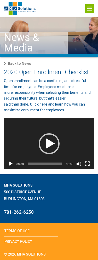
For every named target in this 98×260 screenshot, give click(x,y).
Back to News (19, 63)
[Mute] (79, 163)
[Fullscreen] (87, 163)
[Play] (10, 163)
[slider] (45, 164)
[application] (49, 143)
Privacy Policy (18, 241)
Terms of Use (17, 231)
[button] (49, 143)
